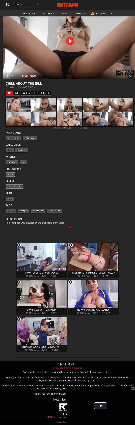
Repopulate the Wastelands (93, 310)
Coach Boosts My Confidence (41, 273)
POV (9, 150)
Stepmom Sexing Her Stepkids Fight (42, 347)
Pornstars (29, 13)
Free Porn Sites (103, 13)
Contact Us (79, 13)
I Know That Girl (14, 186)
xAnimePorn (65, 417)
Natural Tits (38, 211)
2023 (10, 199)
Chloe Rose (29, 138)
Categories (48, 13)
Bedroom (11, 162)
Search (7, 5)
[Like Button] (9, 93)
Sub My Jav (51, 417)
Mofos (10, 174)
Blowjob (23, 211)
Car (23, 162)
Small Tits (21, 150)
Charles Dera (13, 138)
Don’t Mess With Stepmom (41, 310)
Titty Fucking (54, 211)
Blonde (11, 211)
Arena (63, 13)
